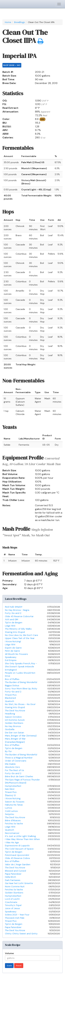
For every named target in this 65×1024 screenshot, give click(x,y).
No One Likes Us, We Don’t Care (21, 635)
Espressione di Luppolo (17, 845)
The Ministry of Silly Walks (18, 628)
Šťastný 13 (10, 795)
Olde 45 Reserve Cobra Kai (19, 616)
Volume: (9, 953)
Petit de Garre (12, 650)
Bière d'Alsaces (13, 820)
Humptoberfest (13, 786)
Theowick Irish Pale (14, 918)
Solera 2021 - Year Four (17, 914)
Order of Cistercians (15, 760)
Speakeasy (10, 657)
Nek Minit (10, 789)
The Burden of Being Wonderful (21, 682)
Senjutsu (9, 814)
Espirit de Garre (13, 647)
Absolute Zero (12, 767)
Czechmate (11, 902)
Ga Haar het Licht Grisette (19, 883)
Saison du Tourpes (14, 801)
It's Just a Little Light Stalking (20, 836)
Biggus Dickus (12, 685)
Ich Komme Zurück (15, 720)
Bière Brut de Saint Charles (19, 776)
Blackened (10, 698)
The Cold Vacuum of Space (19, 848)
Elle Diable (10, 764)
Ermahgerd (11, 669)
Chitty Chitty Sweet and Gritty (21, 933)
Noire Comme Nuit (15, 886)
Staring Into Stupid (15, 632)
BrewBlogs (19, 22)
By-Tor (8, 751)
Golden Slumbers (14, 723)
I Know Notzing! (13, 641)
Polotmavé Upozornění (17, 855)
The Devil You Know (15, 710)
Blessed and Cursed (15, 870)
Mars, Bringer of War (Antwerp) (21, 735)
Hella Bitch (10, 877)
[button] (40, 41)
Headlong (10, 713)
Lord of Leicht (12, 899)
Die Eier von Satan (14, 732)
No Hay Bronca (13, 726)
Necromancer (12, 833)
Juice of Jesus (12, 908)
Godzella (9, 729)
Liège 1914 (10, 625)
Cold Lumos (11, 811)
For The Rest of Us (14, 770)
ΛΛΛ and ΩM (11, 619)
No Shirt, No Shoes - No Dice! (20, 704)
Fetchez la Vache (14, 823)
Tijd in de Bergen (13, 622)
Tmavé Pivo (11, 695)
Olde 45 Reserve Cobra (17, 858)
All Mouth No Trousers (16, 654)
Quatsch (9, 701)
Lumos (8, 807)
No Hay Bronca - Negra (17, 610)
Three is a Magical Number (19, 757)
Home (8, 22)
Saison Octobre (13, 717)
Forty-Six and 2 (13, 613)
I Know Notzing (12, 798)
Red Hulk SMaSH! (13, 606)
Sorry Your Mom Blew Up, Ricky (21, 688)
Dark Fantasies (12, 880)
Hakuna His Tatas (14, 804)
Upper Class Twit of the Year (20, 638)
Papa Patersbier (13, 874)
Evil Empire (10, 660)
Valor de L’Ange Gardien (17, 864)
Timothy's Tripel (13, 905)
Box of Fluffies (12, 679)
